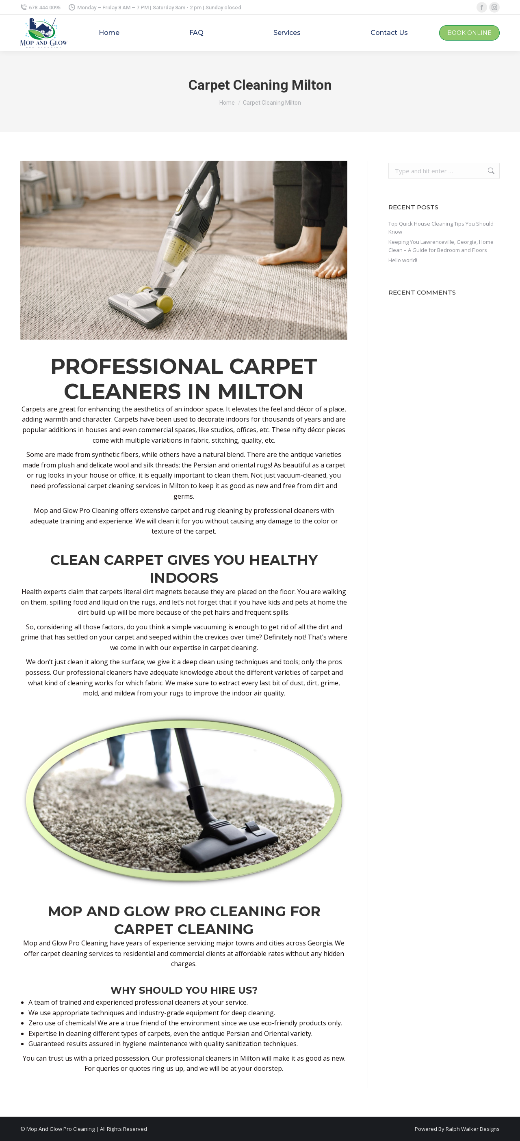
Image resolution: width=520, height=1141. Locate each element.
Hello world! (402, 260)
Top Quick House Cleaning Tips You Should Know (441, 227)
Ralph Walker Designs (473, 1128)
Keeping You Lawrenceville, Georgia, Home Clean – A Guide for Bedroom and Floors (441, 246)
